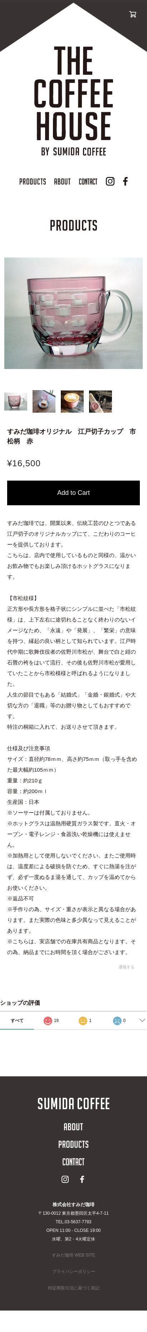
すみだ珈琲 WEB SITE (73, 1255)
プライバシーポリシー (73, 1271)
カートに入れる (73, 493)
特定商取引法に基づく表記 (73, 1288)
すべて (17, 1020)
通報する (126, 967)
